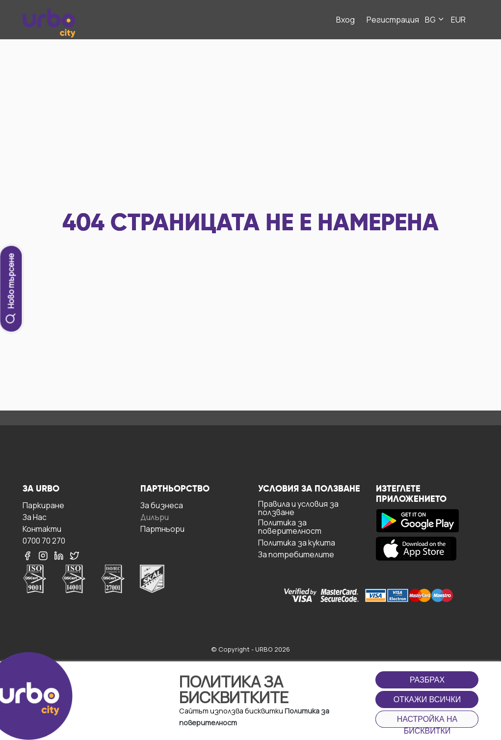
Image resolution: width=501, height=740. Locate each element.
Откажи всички (427, 699)
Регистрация (393, 19)
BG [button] (435, 19)
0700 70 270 (44, 540)
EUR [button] (458, 19)
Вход (345, 19)
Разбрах (427, 680)
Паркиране (43, 505)
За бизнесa (161, 505)
